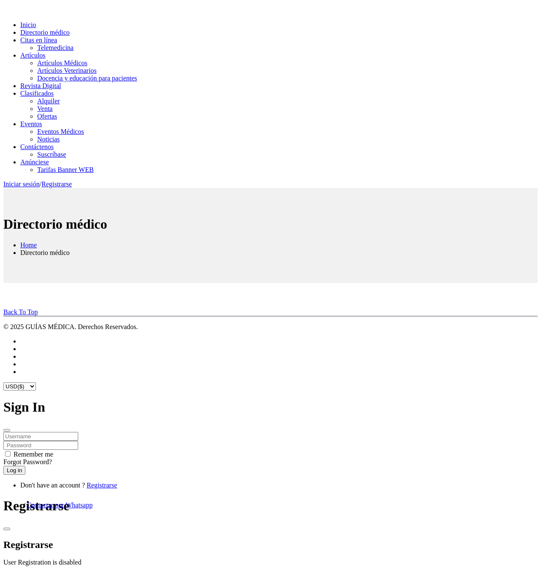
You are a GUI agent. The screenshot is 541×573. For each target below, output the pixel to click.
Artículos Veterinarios (67, 70)
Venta (44, 108)
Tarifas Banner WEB (65, 169)
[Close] (6, 430)
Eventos (31, 123)
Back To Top (20, 312)
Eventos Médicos (60, 131)
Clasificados (37, 93)
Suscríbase (51, 154)
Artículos (33, 55)
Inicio (28, 24)
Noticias (48, 139)
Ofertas (47, 116)
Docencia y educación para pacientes (87, 78)
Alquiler (48, 101)
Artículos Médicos (62, 62)
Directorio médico (45, 32)
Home (28, 245)
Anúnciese (34, 162)
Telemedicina (55, 47)
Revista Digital (40, 85)
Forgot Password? (27, 461)
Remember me (33, 454)
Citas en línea (38, 40)
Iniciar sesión (21, 184)
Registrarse (56, 184)
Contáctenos (37, 146)
